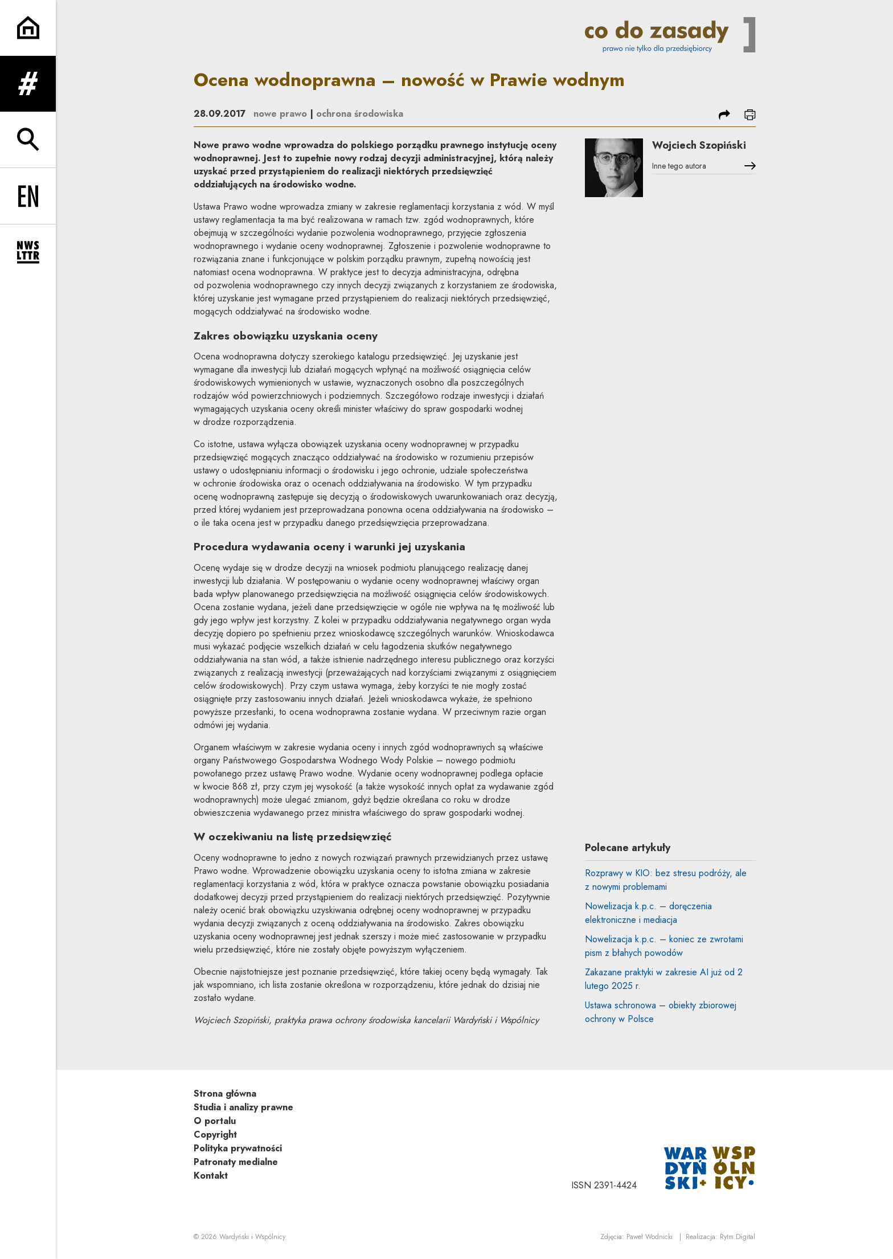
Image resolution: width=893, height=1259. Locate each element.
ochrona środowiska (359, 113)
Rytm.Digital (737, 1237)
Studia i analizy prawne (243, 1107)
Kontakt (211, 1175)
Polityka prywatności (238, 1148)
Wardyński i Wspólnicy (252, 1237)
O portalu (215, 1120)
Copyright (215, 1134)
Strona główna (225, 1093)
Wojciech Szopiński (699, 145)
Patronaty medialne (236, 1161)
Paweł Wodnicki (649, 1237)
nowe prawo (280, 113)
